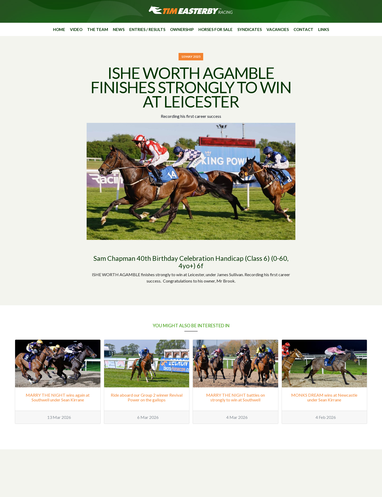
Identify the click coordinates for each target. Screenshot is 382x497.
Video (76, 29)
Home (59, 29)
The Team (97, 29)
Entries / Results (147, 29)
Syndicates (249, 29)
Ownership (182, 29)
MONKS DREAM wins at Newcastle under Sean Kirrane (324, 397)
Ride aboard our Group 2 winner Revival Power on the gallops (147, 397)
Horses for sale (215, 29)
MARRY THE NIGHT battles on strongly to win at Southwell (235, 397)
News (119, 29)
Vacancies (277, 29)
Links (323, 29)
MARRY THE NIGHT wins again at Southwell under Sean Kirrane (58, 397)
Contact (303, 29)
